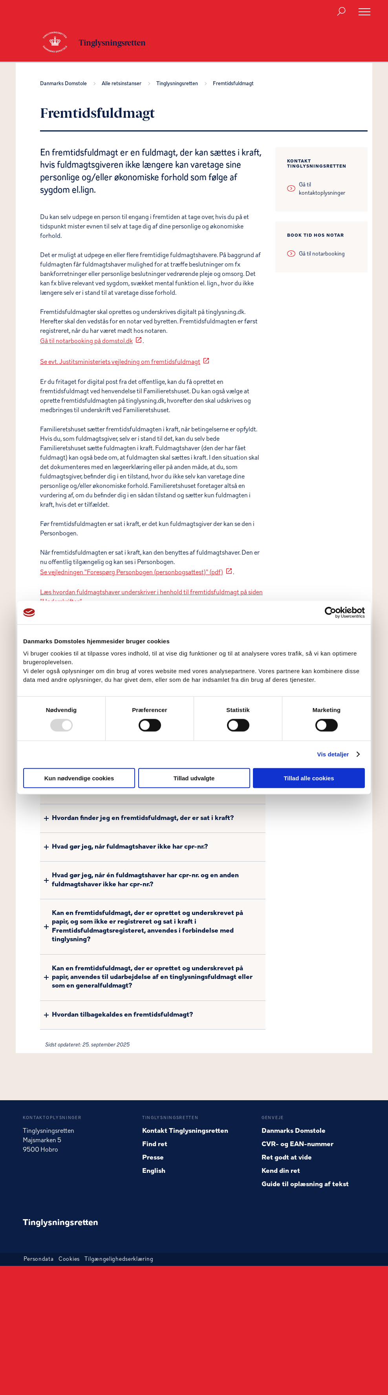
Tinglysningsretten (178, 83)
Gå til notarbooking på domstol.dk (86, 341)
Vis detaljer (333, 754)
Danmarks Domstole (64, 83)
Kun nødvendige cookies (79, 777)
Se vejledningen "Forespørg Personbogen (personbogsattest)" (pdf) (131, 573)
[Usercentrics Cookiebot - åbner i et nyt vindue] (330, 613)
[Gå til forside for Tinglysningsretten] (59, 42)
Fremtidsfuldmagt (233, 83)
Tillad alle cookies (309, 777)
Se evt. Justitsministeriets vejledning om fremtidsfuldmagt (120, 362)
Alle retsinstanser (123, 83)
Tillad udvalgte (194, 777)
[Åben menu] (364, 12)
